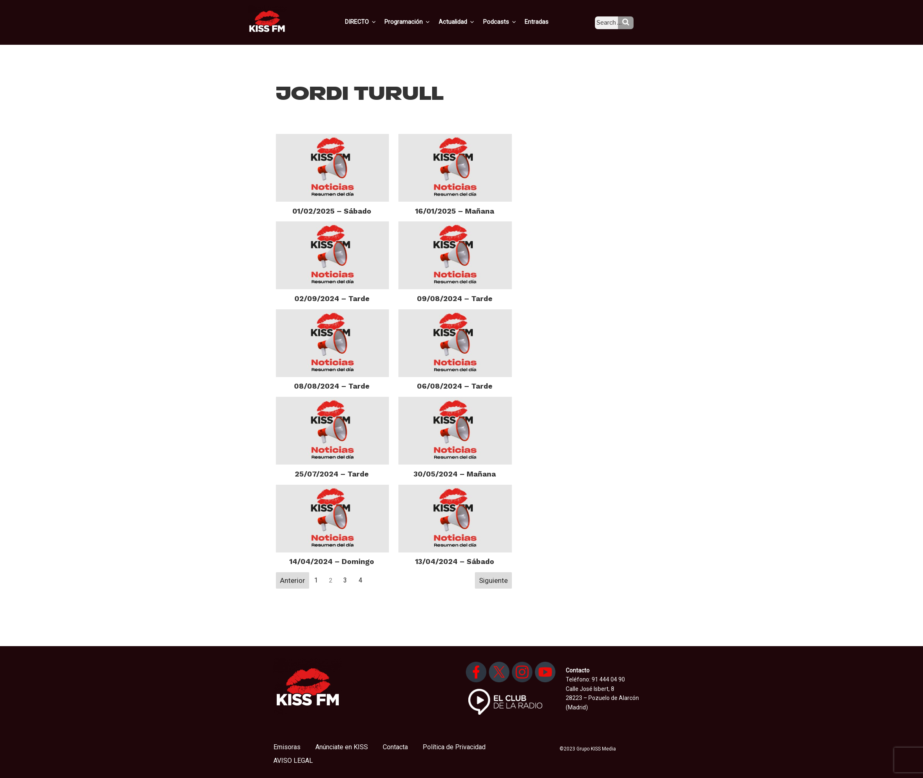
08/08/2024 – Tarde (332, 386)
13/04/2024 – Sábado (454, 561)
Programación (419, 21)
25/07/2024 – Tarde (332, 474)
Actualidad (467, 21)
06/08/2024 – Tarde (455, 386)
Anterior (292, 580)
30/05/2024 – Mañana (455, 474)
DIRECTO (373, 21)
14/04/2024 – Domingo (331, 561)
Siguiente (493, 580)
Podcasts (508, 21)
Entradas (543, 21)
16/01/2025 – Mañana (454, 211)
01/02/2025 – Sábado (331, 211)
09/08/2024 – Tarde (455, 298)
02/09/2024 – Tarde (332, 298)
